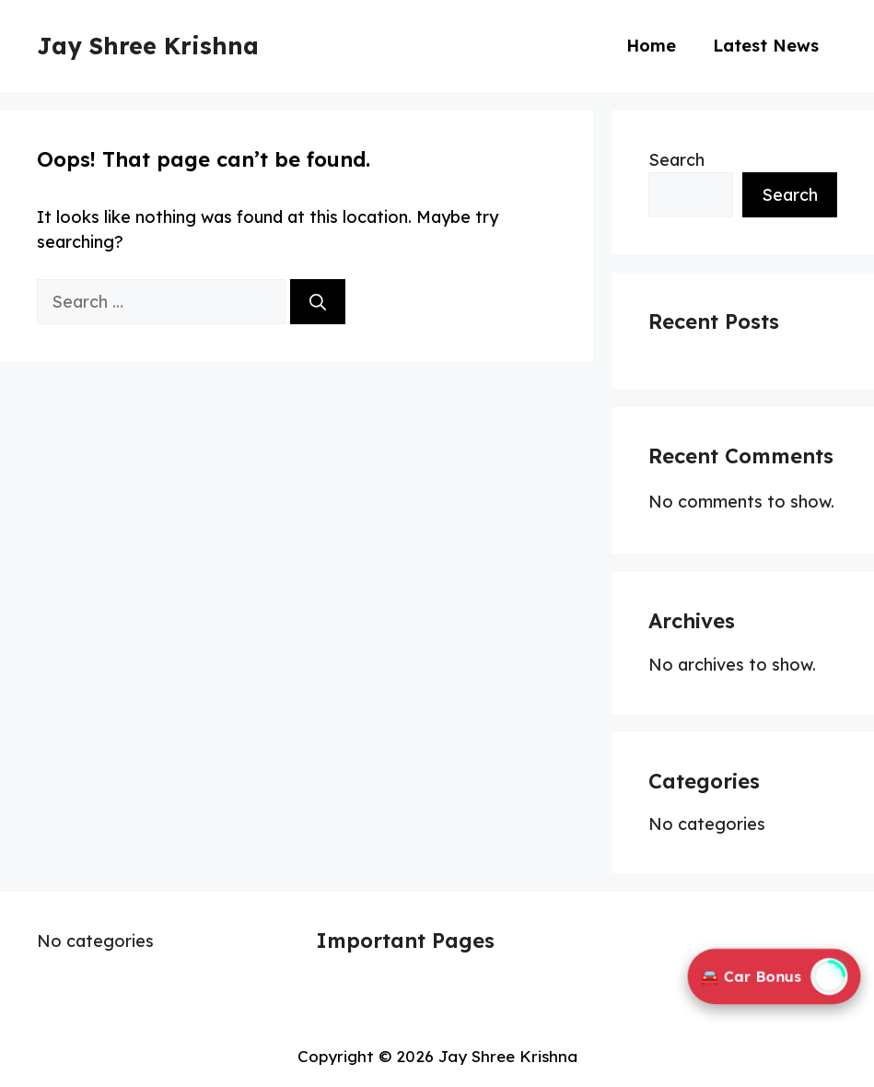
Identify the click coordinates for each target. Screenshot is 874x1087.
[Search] (317, 301)
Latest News (766, 45)
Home (651, 45)
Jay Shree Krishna (148, 45)
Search (676, 159)
